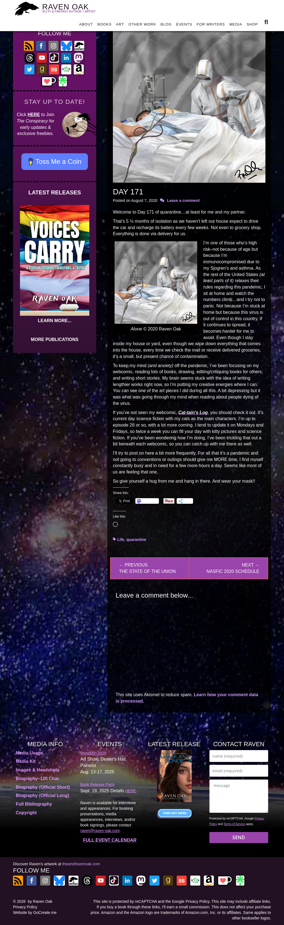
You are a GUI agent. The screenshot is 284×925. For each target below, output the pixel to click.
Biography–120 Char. (38, 778)
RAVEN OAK (72, 8)
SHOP (252, 26)
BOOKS (104, 26)
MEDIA (235, 26)
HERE (34, 114)
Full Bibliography (34, 804)
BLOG (166, 26)
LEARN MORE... (55, 320)
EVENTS (184, 26)
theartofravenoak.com (81, 864)
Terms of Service (234, 824)
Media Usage (29, 753)
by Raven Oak (40, 901)
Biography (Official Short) (43, 787)
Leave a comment (183, 200)
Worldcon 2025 (93, 753)
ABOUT (86, 26)
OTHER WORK (142, 26)
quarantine (136, 539)
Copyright (26, 812)
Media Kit (26, 761)
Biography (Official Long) (42, 795)
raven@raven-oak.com (100, 830)
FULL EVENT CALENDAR (109, 840)
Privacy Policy (25, 907)
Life (120, 539)
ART (120, 26)
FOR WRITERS (211, 26)
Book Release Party (97, 784)
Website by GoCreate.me (35, 912)
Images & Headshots (37, 770)
